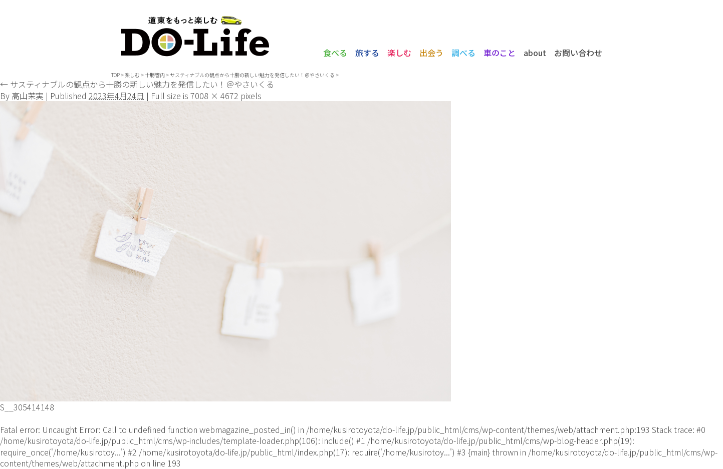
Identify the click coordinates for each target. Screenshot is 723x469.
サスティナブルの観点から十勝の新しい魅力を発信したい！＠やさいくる (252, 75)
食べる (335, 53)
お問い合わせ (578, 53)
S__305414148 (27, 407)
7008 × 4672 (214, 96)
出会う (431, 53)
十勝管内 (155, 75)
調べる (463, 53)
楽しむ (399, 53)
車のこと (500, 53)
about (535, 53)
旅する (367, 53)
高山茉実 (28, 96)
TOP (115, 75)
